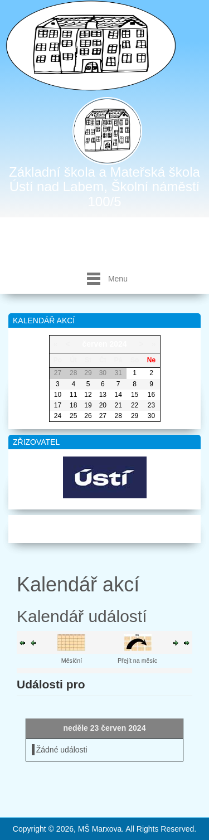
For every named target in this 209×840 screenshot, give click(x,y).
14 (117, 395)
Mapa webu (104, 526)
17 (57, 405)
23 (151, 405)
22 (134, 405)
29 (134, 416)
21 (117, 405)
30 (151, 416)
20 (102, 405)
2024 (118, 343)
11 (73, 395)
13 (102, 395)
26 (87, 416)
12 (87, 395)
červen (94, 343)
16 (151, 395)
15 (134, 395)
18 (73, 405)
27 (102, 416)
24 (57, 416)
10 (57, 395)
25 (73, 416)
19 (87, 405)
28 (117, 416)
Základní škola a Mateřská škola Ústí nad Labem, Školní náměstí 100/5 (104, 186)
